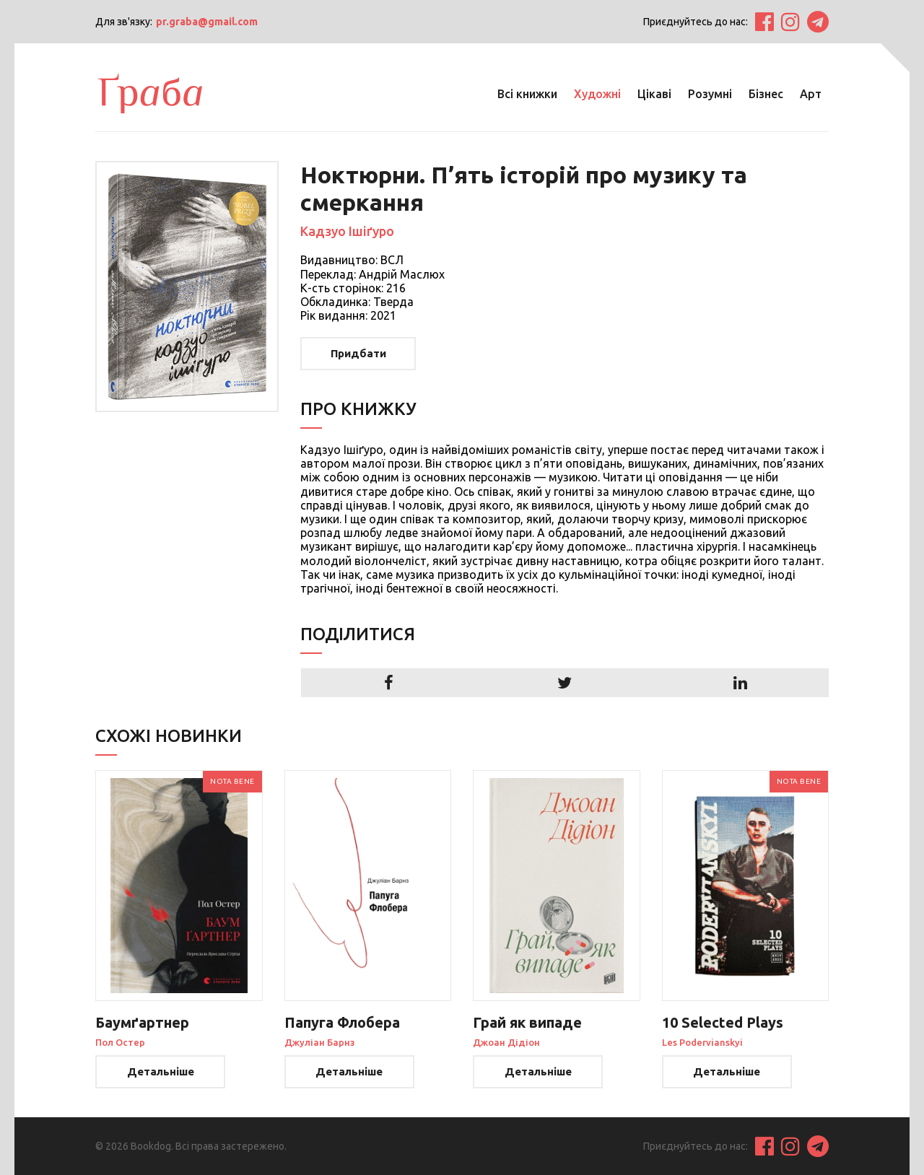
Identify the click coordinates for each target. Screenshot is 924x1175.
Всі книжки (527, 93)
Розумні (710, 93)
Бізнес (766, 93)
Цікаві (654, 93)
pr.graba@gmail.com (207, 22)
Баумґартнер (142, 1022)
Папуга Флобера (342, 1022)
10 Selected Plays (722, 1022)
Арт (810, 93)
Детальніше (160, 1071)
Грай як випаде (527, 1022)
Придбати (358, 353)
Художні (597, 93)
